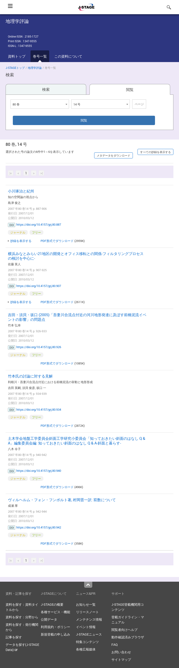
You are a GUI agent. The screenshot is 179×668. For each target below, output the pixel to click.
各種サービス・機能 (55, 612)
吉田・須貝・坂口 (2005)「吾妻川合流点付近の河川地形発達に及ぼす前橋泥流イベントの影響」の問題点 (77, 317)
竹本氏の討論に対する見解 (30, 376)
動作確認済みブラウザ (127, 637)
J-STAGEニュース (89, 634)
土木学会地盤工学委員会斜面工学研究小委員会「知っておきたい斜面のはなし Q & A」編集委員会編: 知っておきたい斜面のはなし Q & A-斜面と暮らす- (76, 441)
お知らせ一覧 (86, 604)
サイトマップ (121, 659)
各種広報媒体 (86, 649)
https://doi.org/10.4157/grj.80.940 (38, 471)
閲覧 (130, 89)
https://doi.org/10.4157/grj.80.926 (38, 347)
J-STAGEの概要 (52, 604)
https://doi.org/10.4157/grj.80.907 (38, 286)
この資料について (68, 56)
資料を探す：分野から (22, 617)
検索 (46, 89)
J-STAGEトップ (15, 68)
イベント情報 (86, 627)
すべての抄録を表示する (155, 152)
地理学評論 (35, 68)
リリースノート (87, 612)
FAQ (114, 644)
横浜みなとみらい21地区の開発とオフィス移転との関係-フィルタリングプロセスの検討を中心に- (76, 256)
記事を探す (14, 637)
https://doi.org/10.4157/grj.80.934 (38, 409)
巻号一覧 (40, 56)
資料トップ (16, 56)
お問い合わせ (121, 652)
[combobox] (39, 104)
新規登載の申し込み (55, 634)
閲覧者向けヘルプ (124, 629)
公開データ (49, 619)
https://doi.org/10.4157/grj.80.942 (38, 527)
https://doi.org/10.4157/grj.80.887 (38, 224)
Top (88, 585)
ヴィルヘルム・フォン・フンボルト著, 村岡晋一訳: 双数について (62, 499)
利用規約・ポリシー (55, 627)
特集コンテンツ (87, 642)
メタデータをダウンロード (113, 155)
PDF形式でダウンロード (57, 241)
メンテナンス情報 (89, 619)
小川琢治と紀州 (21, 191)
